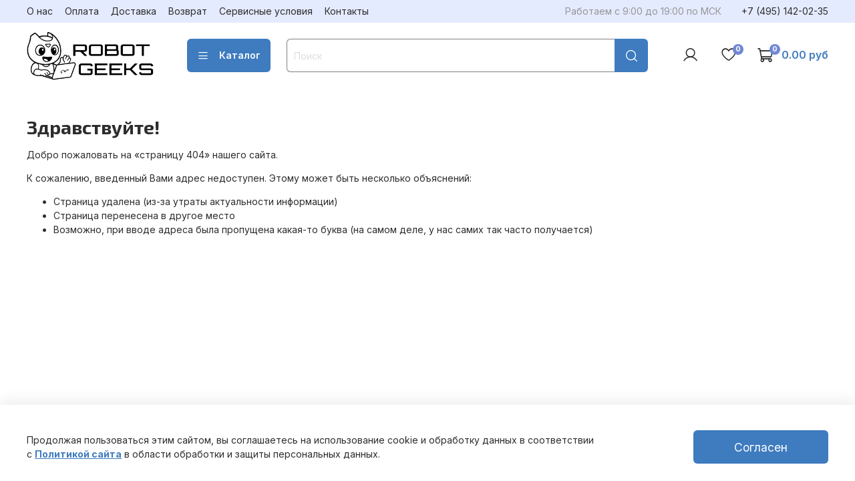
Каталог (229, 55)
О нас (40, 11)
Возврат (187, 11)
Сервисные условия (266, 11)
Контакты (347, 11)
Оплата (82, 11)
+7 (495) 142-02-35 (784, 11)
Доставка (133, 11)
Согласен (761, 447)
